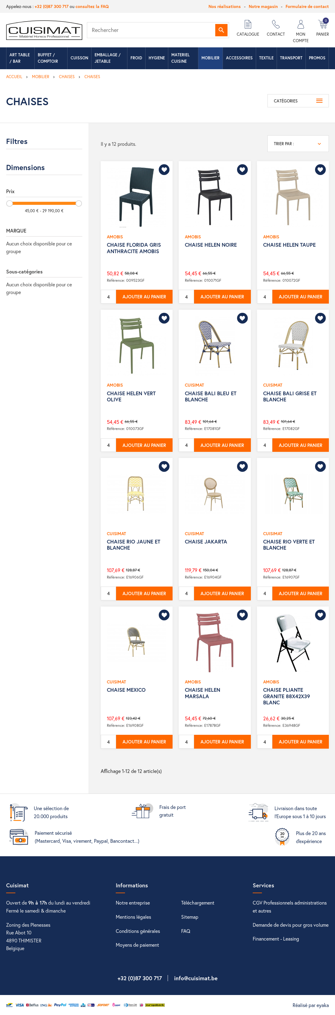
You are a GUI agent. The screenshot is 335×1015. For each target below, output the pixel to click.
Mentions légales (133, 917)
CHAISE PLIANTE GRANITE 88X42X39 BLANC (286, 696)
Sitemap (189, 917)
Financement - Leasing (276, 938)
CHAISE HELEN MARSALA (202, 692)
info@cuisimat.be (196, 978)
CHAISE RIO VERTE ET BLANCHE (289, 544)
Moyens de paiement (137, 944)
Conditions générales (138, 931)
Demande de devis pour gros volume (291, 924)
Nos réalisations (224, 6)
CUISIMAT (194, 385)
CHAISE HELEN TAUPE (289, 244)
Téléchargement (197, 902)
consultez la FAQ (92, 6)
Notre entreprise (133, 902)
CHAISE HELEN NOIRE (211, 244)
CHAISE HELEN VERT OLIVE (131, 396)
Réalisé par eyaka (311, 1005)
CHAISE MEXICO (126, 689)
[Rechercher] (158, 30)
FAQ (185, 931)
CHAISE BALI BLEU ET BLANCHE (210, 396)
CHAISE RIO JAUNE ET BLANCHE (133, 544)
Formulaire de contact (307, 6)
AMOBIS (115, 237)
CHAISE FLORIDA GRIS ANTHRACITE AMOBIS (134, 247)
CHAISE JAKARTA (206, 541)
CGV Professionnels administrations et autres (290, 906)
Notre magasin (263, 6)
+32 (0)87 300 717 (51, 6)
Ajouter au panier (144, 296)
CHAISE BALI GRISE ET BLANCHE (290, 396)
